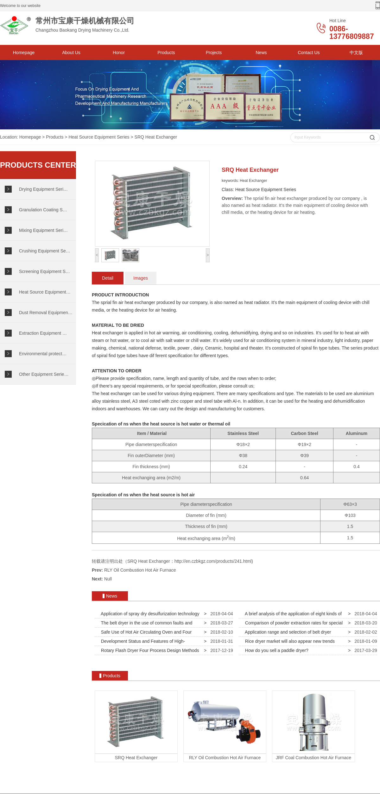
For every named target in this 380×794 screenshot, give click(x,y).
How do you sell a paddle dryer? (275, 650)
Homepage (24, 52)
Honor (119, 52)
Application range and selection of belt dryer (287, 632)
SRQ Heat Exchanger (156, 137)
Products (166, 52)
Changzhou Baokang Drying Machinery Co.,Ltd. (79, 25)
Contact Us (309, 52)
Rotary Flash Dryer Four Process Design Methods (148, 650)
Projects (214, 52)
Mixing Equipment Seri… (43, 230)
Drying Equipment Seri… (43, 189)
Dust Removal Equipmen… (46, 312)
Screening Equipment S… (44, 271)
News (261, 52)
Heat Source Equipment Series (98, 137)
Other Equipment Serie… (43, 374)
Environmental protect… (42, 353)
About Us (71, 52)
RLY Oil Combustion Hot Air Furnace (140, 570)
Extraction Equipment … (43, 333)
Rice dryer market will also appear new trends (289, 641)
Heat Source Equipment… (45, 292)
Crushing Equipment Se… (44, 250)
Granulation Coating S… (43, 209)
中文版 (356, 52)
